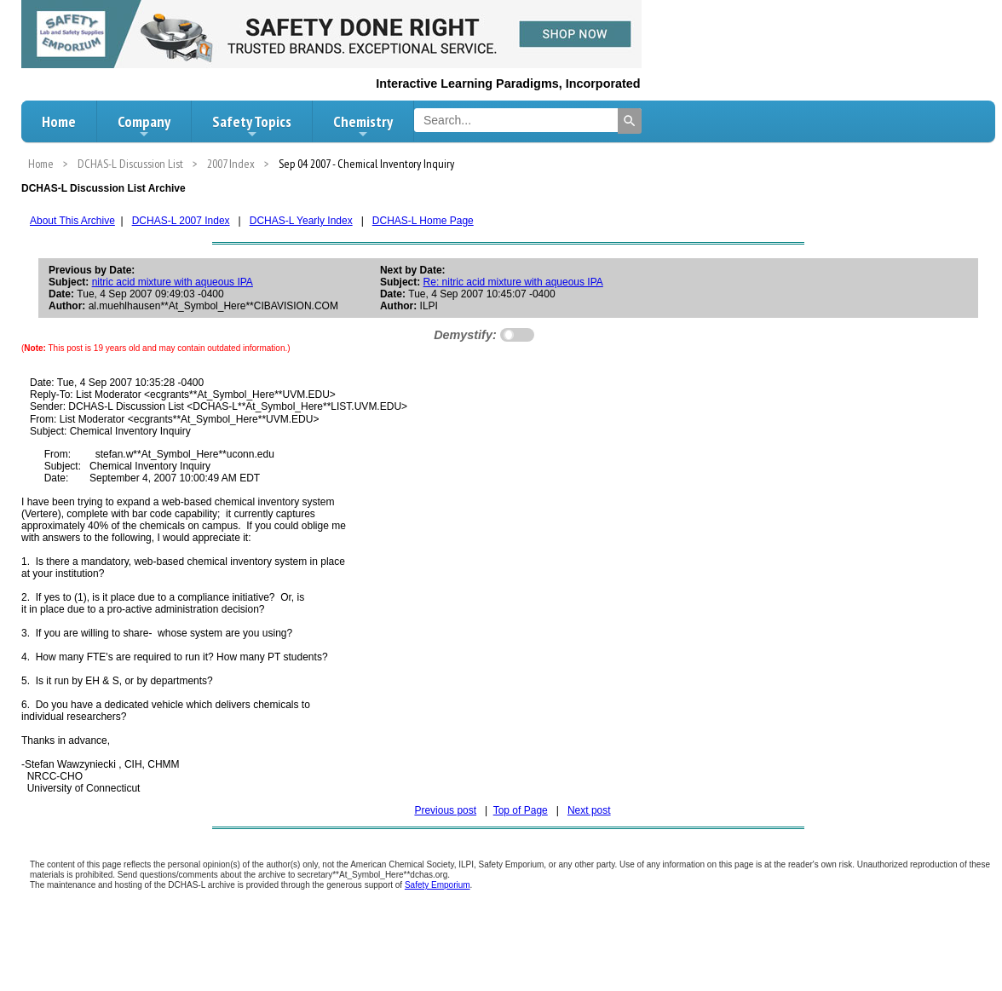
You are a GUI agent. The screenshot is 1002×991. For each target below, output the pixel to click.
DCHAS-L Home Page (423, 221)
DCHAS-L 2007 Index (181, 221)
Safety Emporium (437, 885)
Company (144, 126)
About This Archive (72, 221)
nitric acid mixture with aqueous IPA (172, 282)
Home (59, 121)
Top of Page (520, 810)
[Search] (630, 121)
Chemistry (363, 126)
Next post (589, 810)
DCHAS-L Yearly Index (301, 221)
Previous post (445, 810)
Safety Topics (251, 126)
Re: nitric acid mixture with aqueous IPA (513, 282)
